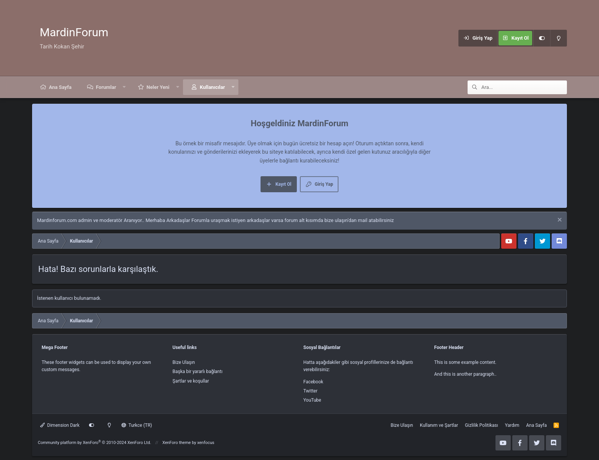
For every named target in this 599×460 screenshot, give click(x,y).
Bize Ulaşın (184, 362)
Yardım (512, 425)
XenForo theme (176, 442)
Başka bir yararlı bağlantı (198, 371)
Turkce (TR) (136, 425)
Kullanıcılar (212, 87)
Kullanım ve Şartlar (439, 425)
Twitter (310, 391)
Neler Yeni (158, 87)
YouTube (312, 400)
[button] (124, 87)
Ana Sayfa (60, 87)
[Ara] (524, 87)
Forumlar (106, 87)
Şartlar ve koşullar (191, 381)
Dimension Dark (59, 425)
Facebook (313, 381)
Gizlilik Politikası (481, 425)
